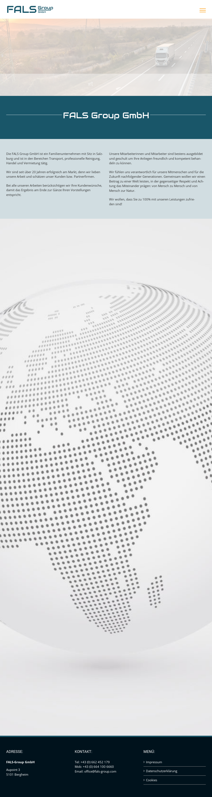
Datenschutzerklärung (161, 771)
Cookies (151, 780)
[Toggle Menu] (202, 10)
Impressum (154, 762)
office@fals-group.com (100, 771)
